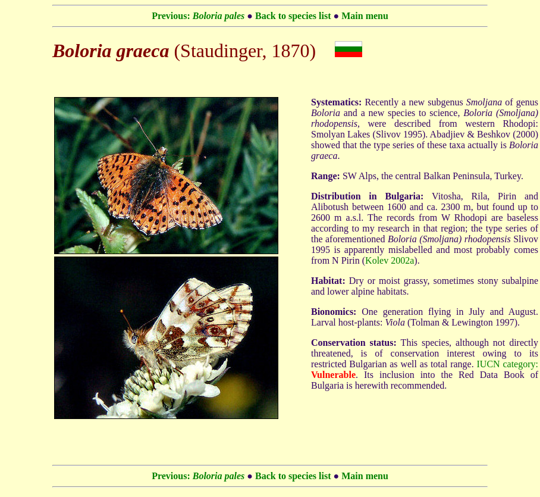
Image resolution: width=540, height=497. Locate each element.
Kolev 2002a (389, 260)
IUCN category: (507, 364)
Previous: (198, 16)
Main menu (364, 16)
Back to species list (293, 16)
